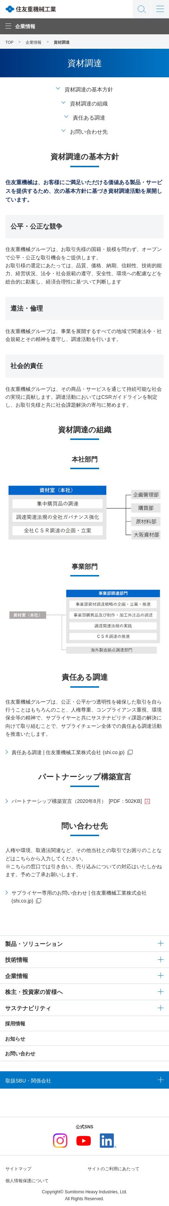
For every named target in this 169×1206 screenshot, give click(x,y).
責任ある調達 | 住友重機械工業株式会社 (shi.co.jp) (68, 752)
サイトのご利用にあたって (113, 1168)
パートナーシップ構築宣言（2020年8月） (77, 801)
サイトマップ (18, 1168)
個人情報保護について (27, 1180)
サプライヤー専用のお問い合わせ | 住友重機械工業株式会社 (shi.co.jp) (79, 897)
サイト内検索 (142, 9)
